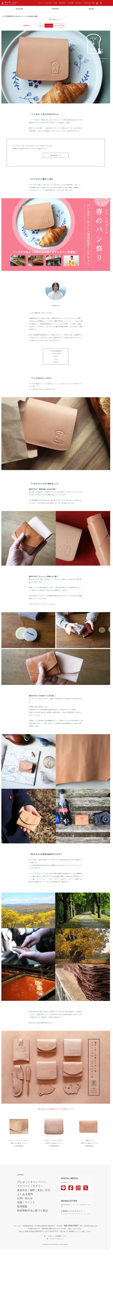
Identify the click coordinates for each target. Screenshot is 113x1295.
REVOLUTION (57, 25)
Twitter (55, 359)
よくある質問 (71, 2)
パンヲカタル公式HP (56, 353)
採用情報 (22, 1207)
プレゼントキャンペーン (31, 1182)
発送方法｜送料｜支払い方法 (33, 1190)
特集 (63, 25)
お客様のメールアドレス (72, 1211)
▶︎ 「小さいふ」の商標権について (55, 1236)
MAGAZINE (19, 9)
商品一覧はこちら (55, 19)
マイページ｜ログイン (30, 1186)
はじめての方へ (48, 2)
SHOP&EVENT (62, 2)
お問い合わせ (87, 2)
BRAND (91, 9)
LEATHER (41, 25)
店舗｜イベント (26, 1202)
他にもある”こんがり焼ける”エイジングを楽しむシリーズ (55, 1109)
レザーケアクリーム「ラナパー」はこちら (42, 604)
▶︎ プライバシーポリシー (55, 1239)
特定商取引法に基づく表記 (32, 1211)
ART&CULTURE (49, 25)
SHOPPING (55, 9)
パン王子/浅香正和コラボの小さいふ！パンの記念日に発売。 (20, 16)
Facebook (55, 356)
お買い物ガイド (79, 2)
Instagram (55, 361)
